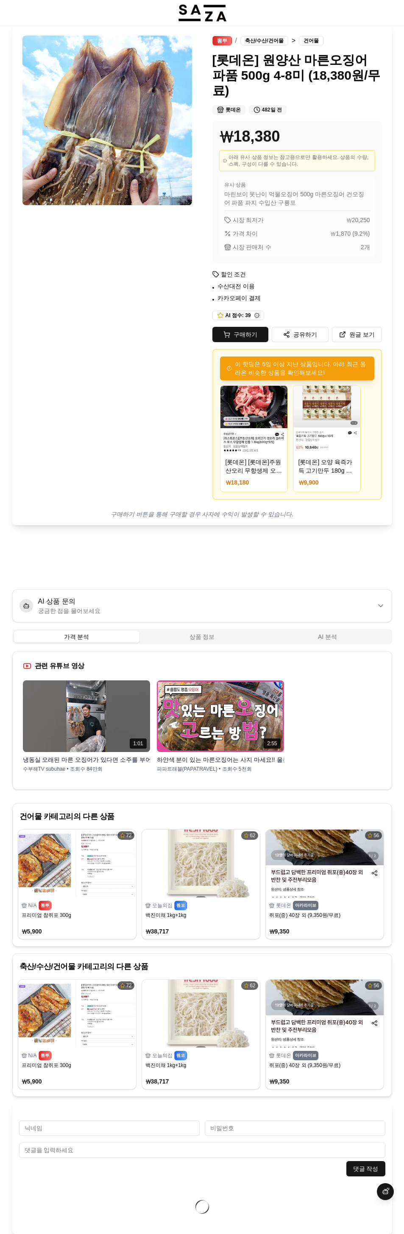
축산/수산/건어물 (264, 41)
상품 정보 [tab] (202, 636)
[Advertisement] (202, 557)
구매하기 (240, 334)
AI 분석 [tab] (327, 636)
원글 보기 (357, 334)
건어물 (311, 41)
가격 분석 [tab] (76, 636)
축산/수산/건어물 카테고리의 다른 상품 (84, 966)
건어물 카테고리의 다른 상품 (67, 816)
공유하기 (300, 334)
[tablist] (202, 636)
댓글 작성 (366, 1168)
